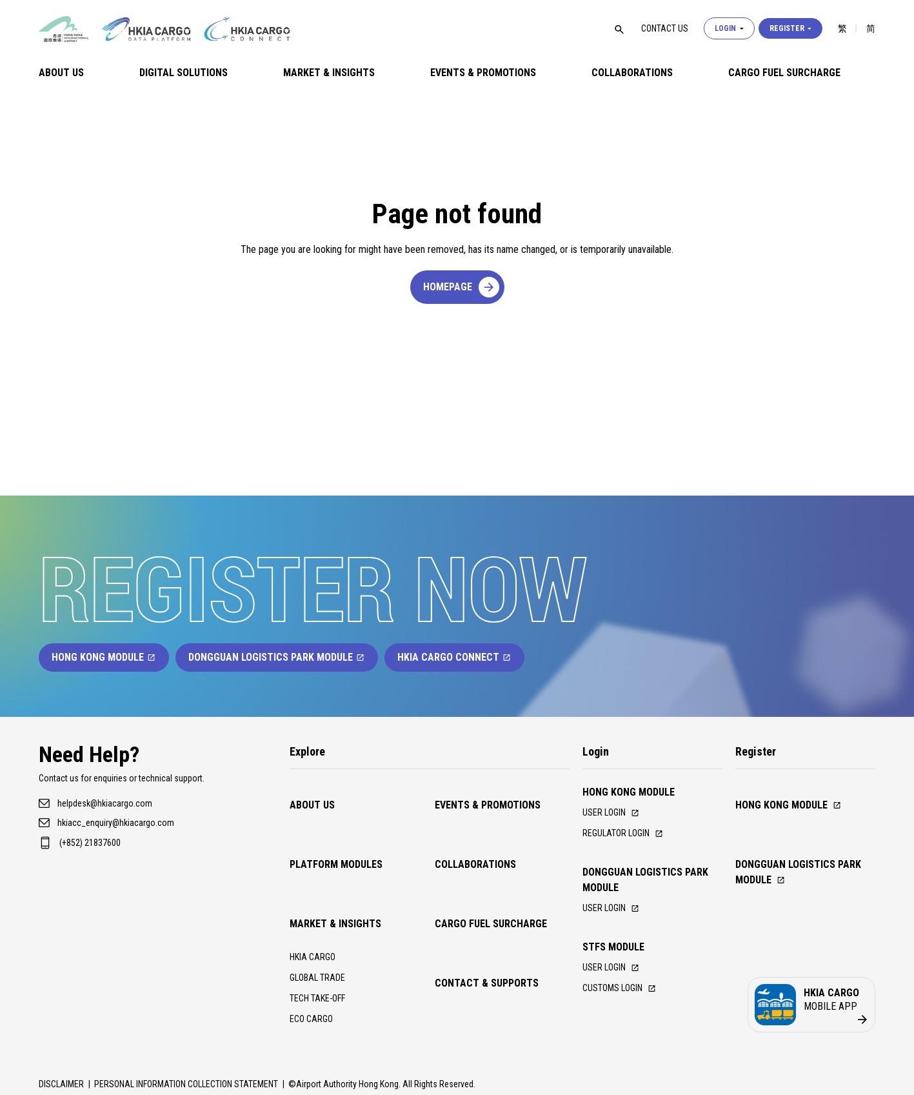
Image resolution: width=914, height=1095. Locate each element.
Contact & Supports (487, 893)
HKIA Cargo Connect (454, 657)
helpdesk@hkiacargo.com (104, 803)
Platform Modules (336, 825)
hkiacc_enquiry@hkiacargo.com (115, 823)
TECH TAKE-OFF (323, 925)
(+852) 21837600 (90, 843)
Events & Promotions (483, 72)
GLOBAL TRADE (322, 902)
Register (790, 28)
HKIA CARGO (316, 880)
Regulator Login (628, 835)
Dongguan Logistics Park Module (276, 657)
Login (729, 28)
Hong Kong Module (104, 657)
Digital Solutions (183, 72)
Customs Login (624, 996)
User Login (614, 813)
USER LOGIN (614, 973)
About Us (61, 72)
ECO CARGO (314, 947)
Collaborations (632, 72)
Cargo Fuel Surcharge (784, 72)
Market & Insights (329, 72)
